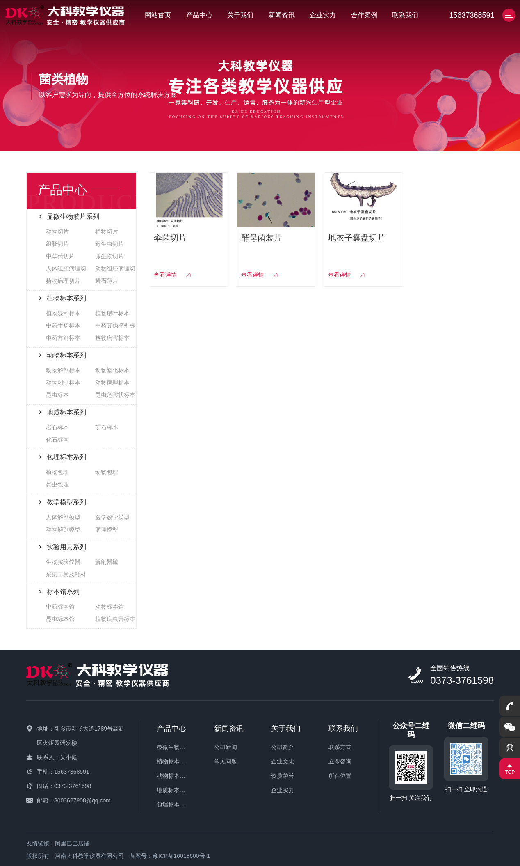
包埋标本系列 (174, 804)
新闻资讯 (282, 14)
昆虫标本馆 (60, 619)
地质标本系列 (174, 790)
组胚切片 (57, 244)
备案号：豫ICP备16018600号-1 (170, 855)
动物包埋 (106, 472)
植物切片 (106, 231)
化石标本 (57, 439)
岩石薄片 (106, 280)
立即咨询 (339, 761)
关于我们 (240, 14)
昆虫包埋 (57, 484)
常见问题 (225, 761)
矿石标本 (106, 427)
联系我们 (405, 14)
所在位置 (339, 775)
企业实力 (323, 14)
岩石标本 (57, 427)
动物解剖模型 (63, 529)
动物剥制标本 (63, 382)
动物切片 (57, 231)
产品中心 (199, 14)
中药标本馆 (60, 606)
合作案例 (364, 14)
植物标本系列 (174, 761)
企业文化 (282, 761)
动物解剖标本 (63, 370)
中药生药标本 (63, 325)
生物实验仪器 (63, 562)
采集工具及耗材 (66, 574)
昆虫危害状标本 (115, 395)
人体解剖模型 (63, 517)
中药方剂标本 (63, 337)
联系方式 (339, 747)
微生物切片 (109, 256)
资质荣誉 (282, 775)
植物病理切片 (63, 280)
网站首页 (158, 14)
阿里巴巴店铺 (72, 843)
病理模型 (106, 529)
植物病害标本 (112, 337)
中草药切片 (60, 256)
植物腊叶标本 (112, 313)
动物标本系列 (174, 775)
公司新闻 (225, 747)
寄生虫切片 (109, 244)
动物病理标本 (112, 382)
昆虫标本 (57, 395)
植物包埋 (57, 472)
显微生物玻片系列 (180, 747)
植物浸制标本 (63, 313)
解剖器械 (106, 562)
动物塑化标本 (112, 370)
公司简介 (282, 747)
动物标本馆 (109, 606)
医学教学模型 (112, 517)
